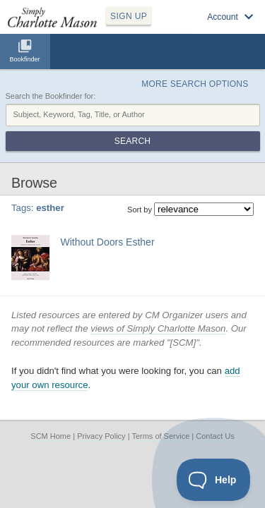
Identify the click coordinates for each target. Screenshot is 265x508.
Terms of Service (160, 436)
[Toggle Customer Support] (214, 480)
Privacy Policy (101, 436)
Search (132, 141)
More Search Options (194, 84)
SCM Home (50, 436)
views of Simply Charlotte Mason (157, 328)
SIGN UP (128, 16)
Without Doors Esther (108, 242)
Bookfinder (24, 59)
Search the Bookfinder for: (51, 96)
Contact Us (215, 436)
